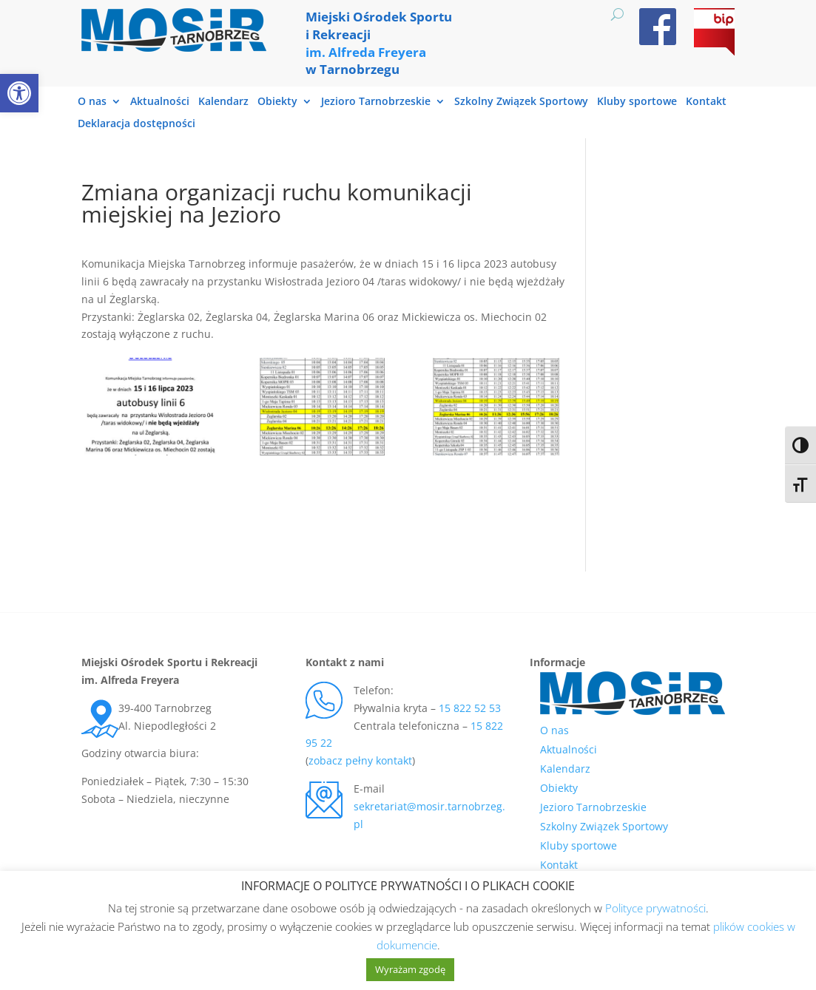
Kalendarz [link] (223, 102)
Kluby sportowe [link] (637, 102)
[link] (19, 93)
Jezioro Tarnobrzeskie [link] (376, 102)
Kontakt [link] (706, 102)
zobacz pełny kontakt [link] (360, 760)
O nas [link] (92, 102)
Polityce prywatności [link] (655, 908)
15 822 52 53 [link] (470, 708)
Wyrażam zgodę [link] (410, 969)
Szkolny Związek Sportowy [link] (521, 102)
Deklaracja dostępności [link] (136, 124)
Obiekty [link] (277, 102)
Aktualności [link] (159, 102)
